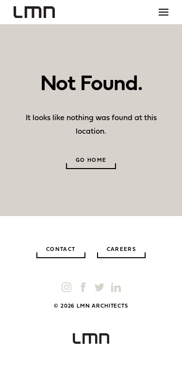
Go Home (91, 160)
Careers (121, 249)
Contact (61, 249)
